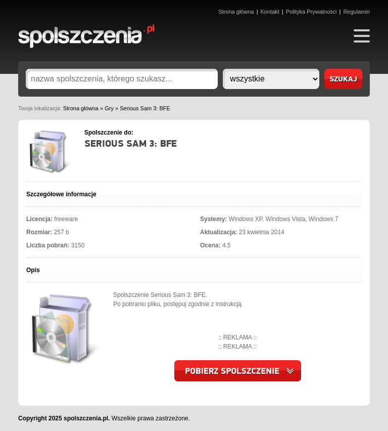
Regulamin (356, 12)
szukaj (343, 79)
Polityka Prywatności (311, 12)
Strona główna (236, 12)
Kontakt (270, 12)
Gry (109, 108)
